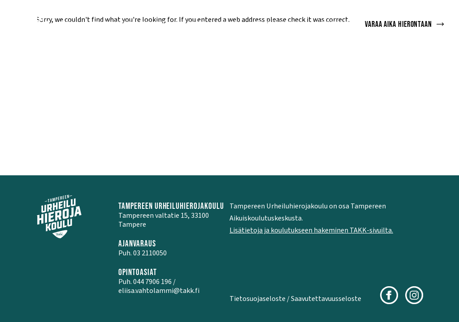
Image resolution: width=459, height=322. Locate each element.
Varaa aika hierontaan (405, 24)
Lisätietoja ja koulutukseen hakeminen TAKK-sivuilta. (311, 230)
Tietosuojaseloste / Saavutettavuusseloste (295, 299)
